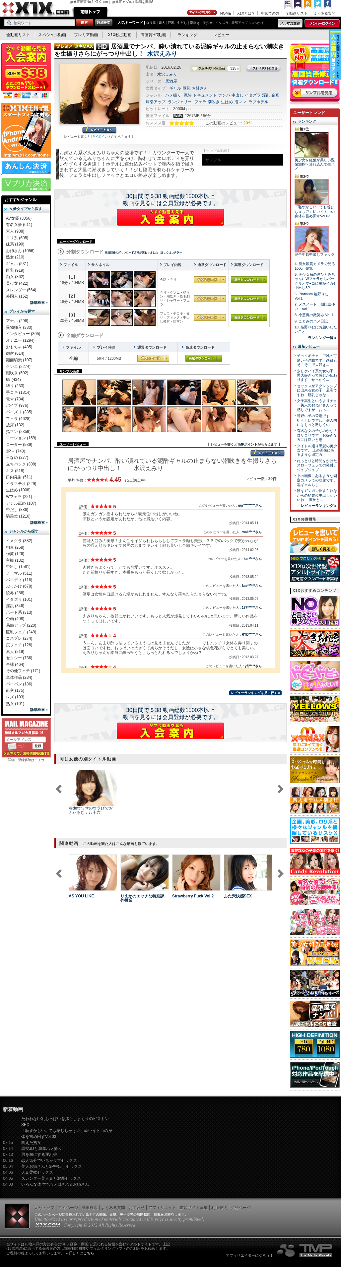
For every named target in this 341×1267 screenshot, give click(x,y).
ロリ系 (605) (17, 238)
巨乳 (171, 23)
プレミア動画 (86, 35)
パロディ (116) (19, 580)
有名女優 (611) (19, 224)
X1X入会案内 (26, 71)
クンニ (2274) (18, 366)
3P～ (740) (15, 451)
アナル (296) (17, 320)
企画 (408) (15, 618)
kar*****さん (253, 559)
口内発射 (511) (19, 477)
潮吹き (195, 23)
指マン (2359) (18, 431)
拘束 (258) (15, 547)
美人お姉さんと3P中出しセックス (51, 1166)
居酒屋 (171, 81)
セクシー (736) (19, 658)
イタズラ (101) (19, 599)
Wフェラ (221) (19, 496)
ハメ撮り (173, 95)
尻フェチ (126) (19, 645)
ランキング (187, 35)
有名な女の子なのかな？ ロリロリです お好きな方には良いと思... (319, 435)
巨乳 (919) (15, 270)
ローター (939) (19, 444)
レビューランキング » (318, 506)
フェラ (200, 102)
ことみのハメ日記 (313, 321)
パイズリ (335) (19, 412)
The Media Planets (305, 1250)
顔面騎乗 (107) (19, 360)
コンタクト (298, 4)
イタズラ (222, 23)
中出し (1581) (18, 566)
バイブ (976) (17, 405)
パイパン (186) (19, 684)
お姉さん (200, 88)
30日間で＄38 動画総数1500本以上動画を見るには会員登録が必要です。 (171, 199)
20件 (247, 122)
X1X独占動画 (119, 35)
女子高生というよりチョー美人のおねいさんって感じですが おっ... (317, 405)
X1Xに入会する (170, 217)
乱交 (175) (15, 690)
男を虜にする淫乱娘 (39, 1154)
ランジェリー (180, 102)
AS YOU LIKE (81, 896)
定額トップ (90, 12)
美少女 (208, 23)
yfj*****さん (253, 666)
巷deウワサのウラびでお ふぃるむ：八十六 (91, 810)
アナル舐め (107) (21, 503)
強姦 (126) (15, 553)
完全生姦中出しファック (315, 254)
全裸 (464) (15, 664)
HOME (225, 13)
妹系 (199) (15, 244)
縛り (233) (15, 386)
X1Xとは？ (246, 13)
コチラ (39, 760)
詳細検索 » (39, 303)
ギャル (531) (17, 263)
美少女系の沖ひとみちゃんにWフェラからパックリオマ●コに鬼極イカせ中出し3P (316, 281)
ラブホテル (258, 102)
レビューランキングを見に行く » (255, 693)
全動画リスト (296, 13)
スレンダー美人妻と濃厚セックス (51, 1178)
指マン (240, 102)
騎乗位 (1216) (18, 516)
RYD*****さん (252, 634)
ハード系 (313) (19, 612)
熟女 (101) (15, 703)
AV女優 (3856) (19, 218)
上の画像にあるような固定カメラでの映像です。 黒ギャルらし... (317, 480)
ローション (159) (21, 438)
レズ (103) (15, 697)
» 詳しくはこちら (80, 1253)
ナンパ (224, 95)
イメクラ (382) (19, 540)
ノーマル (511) (19, 573)
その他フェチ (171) (23, 671)
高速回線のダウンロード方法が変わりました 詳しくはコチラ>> (143, 252)
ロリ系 (151, 23)
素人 (162, 23)
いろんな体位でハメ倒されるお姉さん (55, 1184)
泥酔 (188, 95)
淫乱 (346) (15, 605)
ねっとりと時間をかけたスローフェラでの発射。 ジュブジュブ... (317, 465)
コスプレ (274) (19, 638)
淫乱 (266, 95)
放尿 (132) (15, 425)
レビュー (221, 35)
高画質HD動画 (153, 35)
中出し (237, 95)
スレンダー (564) (21, 290)
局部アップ (239, 23)
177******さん (252, 607)
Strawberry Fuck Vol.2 (193, 896)
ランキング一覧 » (322, 338)
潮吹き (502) (17, 373)
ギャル (175, 88)
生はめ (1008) (18, 490)
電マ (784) (15, 399)
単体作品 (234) (19, 677)
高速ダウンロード (249, 279)
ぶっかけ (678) (19, 586)
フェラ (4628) (18, 418)
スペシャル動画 (52, 35)
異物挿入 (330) (19, 327)
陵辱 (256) (15, 593)
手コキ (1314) (18, 392)
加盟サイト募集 (194, 1207)
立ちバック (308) (21, 464)
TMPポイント (101, 136)
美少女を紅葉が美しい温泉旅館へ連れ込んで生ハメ (315, 164)
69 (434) (13, 379)
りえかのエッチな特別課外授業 (142, 898)
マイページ (202, 12)
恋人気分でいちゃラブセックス (49, 1160)
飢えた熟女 (31, 1142)
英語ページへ (288, 4)
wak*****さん (252, 532)
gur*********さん (250, 505)
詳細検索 (90, 1207)
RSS (308, 4)
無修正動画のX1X (36, 9)
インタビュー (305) (23, 333)
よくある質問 (324, 13)
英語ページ (241, 1207)
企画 (275, 95)
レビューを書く (99, 130)
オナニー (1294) (20, 340)
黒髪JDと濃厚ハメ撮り (41, 1148)
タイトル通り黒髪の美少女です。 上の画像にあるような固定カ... (317, 450)
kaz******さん (252, 586)
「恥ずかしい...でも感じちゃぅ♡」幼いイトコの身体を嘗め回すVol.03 (315, 211)
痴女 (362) (15, 276)
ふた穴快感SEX (238, 896)
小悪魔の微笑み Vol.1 (316, 315)
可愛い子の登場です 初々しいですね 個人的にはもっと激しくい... (317, 420)
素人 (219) (15, 651)
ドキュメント (205, 95)
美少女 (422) (17, 283)
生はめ (227, 102)
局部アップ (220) (21, 625)
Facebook (328, 4)
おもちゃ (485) (19, 347)
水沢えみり (162, 53)
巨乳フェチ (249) (21, 632)
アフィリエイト (162, 1207)
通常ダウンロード (210, 279)
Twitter (318, 4)
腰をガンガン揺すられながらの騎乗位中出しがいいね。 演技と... (317, 495)
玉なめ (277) (17, 457)
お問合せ (137, 1207)
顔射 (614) (15, 353)
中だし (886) (17, 509)
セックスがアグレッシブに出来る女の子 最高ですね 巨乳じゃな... (317, 390)
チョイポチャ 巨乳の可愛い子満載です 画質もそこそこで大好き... (317, 360)
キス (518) (15, 470)
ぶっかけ (257, 23)
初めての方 (270, 13)
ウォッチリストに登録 (263, 68)
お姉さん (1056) (20, 250)
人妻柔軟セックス (37, 1172)
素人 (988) (15, 231)
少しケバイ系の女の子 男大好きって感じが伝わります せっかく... (317, 375)
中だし (182, 23)
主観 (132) (15, 560)
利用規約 (219, 1207)
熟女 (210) (15, 257)
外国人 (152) (17, 296)
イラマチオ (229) (21, 483)
